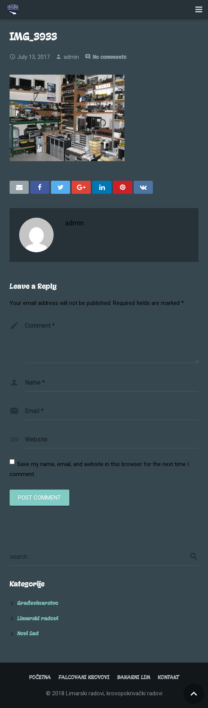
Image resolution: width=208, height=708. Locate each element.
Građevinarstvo (37, 603)
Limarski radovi (37, 618)
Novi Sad (28, 633)
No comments (109, 57)
